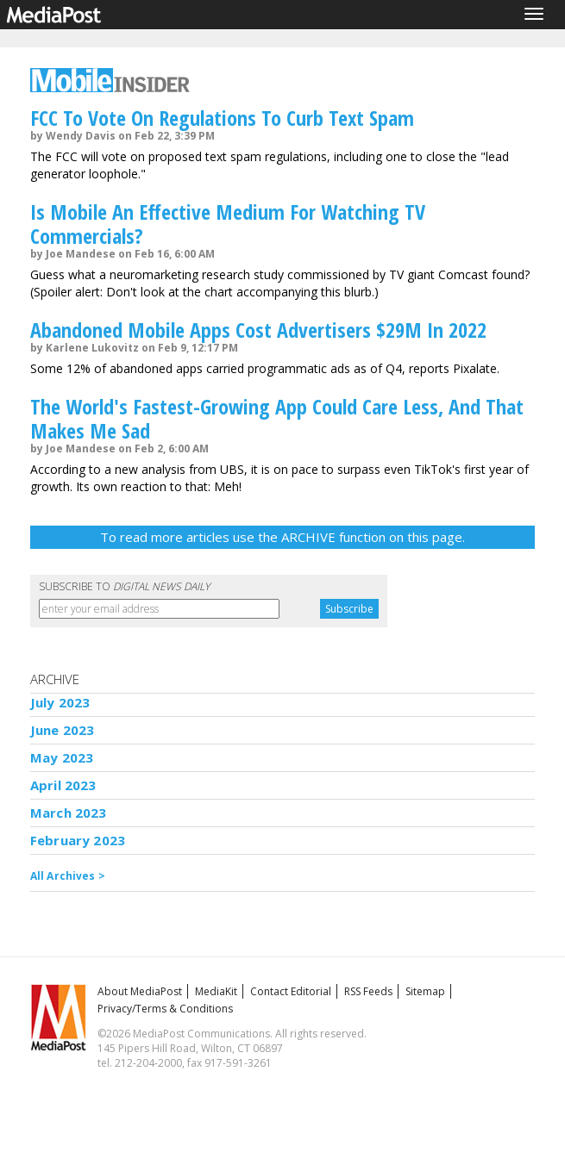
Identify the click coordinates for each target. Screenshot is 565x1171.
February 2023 (77, 840)
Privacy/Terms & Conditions (165, 1008)
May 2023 (61, 757)
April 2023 (63, 785)
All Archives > (67, 876)
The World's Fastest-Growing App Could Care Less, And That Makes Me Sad (277, 418)
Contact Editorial (290, 991)
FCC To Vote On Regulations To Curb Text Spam (222, 117)
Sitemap (425, 991)
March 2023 (68, 812)
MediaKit (216, 991)
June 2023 (62, 729)
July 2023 (60, 702)
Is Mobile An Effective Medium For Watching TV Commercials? (227, 223)
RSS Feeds (368, 991)
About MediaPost (139, 991)
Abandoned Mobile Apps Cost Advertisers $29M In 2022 (258, 329)
